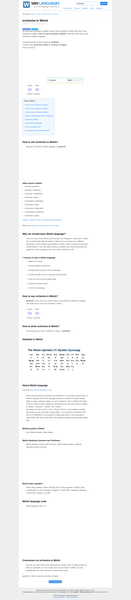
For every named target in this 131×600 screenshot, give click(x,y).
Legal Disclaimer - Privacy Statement (65, 597)
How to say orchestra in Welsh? (36, 108)
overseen (38, 220)
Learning (99, 8)
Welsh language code (33, 127)
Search (104, 3)
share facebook (26, 29)
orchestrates (57, 220)
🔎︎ (80, 80)
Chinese (77, 8)
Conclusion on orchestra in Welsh (37, 130)
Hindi (92, 8)
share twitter (35, 29)
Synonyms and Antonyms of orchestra (44, 225)
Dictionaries (67, 8)
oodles (31, 220)
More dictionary (55, 582)
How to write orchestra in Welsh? (37, 112)
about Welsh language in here (41, 390)
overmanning (47, 220)
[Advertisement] (65, 64)
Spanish (85, 8)
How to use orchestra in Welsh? (36, 105)
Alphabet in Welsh (31, 119)
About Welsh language (33, 123)
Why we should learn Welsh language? (39, 116)
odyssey (25, 220)
